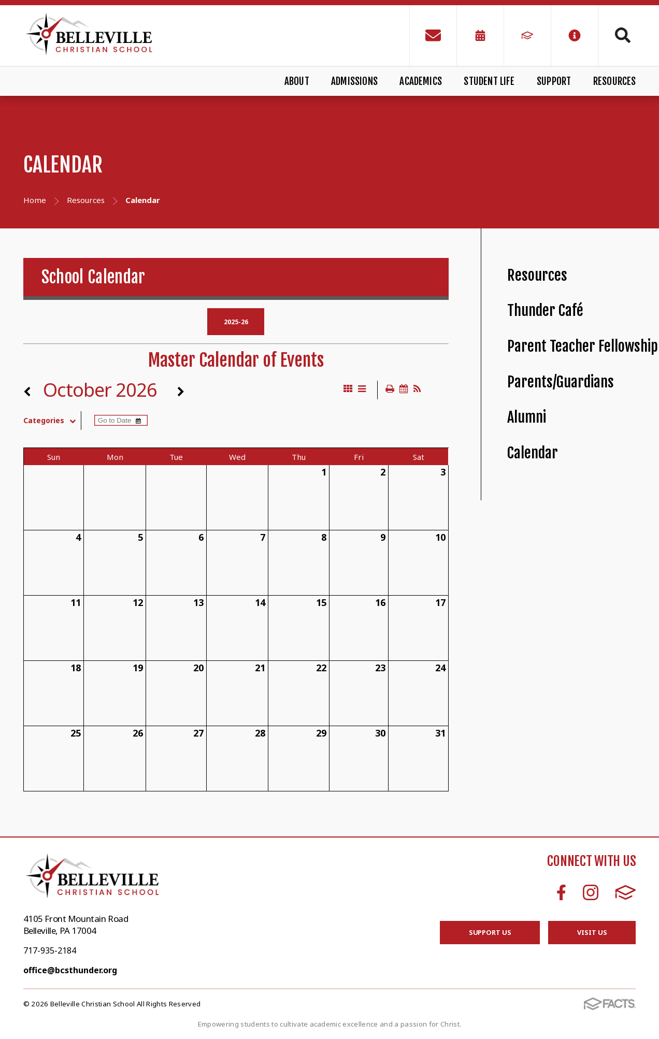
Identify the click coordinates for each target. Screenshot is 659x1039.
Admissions (354, 81)
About (296, 81)
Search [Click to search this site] (623, 35)
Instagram (590, 892)
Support (554, 81)
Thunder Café (545, 310)
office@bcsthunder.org (70, 970)
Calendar (532, 453)
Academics (420, 81)
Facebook (561, 892)
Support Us (490, 932)
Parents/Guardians (560, 382)
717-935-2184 (49, 950)
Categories (52, 420)
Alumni (526, 417)
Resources (614, 81)
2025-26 (236, 321)
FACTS (625, 892)
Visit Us (592, 932)
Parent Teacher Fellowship (582, 346)
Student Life (489, 81)
